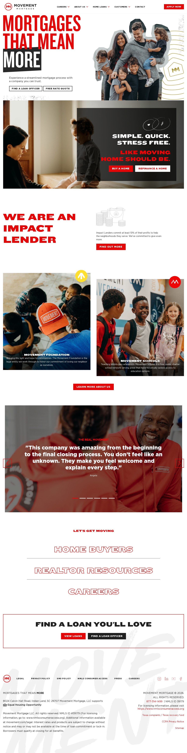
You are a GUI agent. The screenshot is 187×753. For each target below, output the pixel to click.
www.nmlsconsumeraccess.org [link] (45, 717)
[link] (20, 7)
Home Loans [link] (101, 7)
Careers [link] (63, 7)
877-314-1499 (154, 701)
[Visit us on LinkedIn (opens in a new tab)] (166, 678)
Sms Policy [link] (64, 678)
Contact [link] (140, 7)
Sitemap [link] (179, 728)
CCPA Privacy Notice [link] (173, 721)
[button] (57, 88)
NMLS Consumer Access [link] (93, 678)
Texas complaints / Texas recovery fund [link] (163, 715)
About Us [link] (81, 7)
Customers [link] (122, 7)
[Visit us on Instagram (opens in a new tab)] (159, 678)
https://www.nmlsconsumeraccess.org (161, 708)
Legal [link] (20, 678)
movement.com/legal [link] (19, 722)
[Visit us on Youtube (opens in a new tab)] (173, 678)
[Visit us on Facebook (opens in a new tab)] (181, 678)
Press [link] (118, 678)
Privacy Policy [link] (40, 678)
